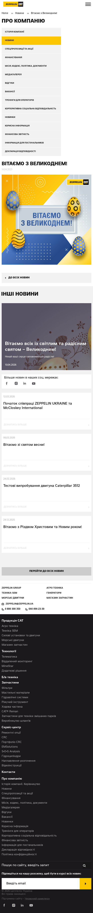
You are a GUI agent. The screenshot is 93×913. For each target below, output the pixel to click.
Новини (19, 13)
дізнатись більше (15, 425)
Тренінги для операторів (18, 831)
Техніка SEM (9, 593)
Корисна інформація (15, 826)
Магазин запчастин (59, 598)
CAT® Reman (10, 711)
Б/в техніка (10, 677)
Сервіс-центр (11, 727)
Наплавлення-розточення (19, 761)
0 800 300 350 (12, 609)
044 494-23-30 (36, 609)
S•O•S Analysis (11, 751)
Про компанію (12, 779)
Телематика (9, 657)
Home (5, 13)
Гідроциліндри (11, 756)
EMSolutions (10, 747)
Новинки (7, 821)
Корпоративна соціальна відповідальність (29, 835)
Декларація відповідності (18, 850)
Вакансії (7, 817)
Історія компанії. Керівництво (21, 784)
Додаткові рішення (14, 671)
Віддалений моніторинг (17, 661)
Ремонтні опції (11, 733)
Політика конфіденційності (19, 854)
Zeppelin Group (11, 588)
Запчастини (10, 682)
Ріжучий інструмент (15, 702)
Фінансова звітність (15, 840)
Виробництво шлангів (16, 721)
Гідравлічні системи (15, 697)
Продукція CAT (12, 621)
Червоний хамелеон (37, 899)
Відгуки (7, 812)
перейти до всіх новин (46, 571)
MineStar (8, 666)
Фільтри (7, 688)
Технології (9, 651)
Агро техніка (54, 588)
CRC (4, 737)
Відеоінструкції (12, 765)
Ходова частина (12, 707)
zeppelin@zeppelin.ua (19, 604)
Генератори (53, 593)
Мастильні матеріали (16, 693)
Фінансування (11, 798)
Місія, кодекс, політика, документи (24, 803)
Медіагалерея (11, 807)
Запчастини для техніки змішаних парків (29, 716)
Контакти (8, 772)
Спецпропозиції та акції (17, 793)
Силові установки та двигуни (21, 635)
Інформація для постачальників (22, 845)
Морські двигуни (13, 598)
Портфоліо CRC (12, 742)
